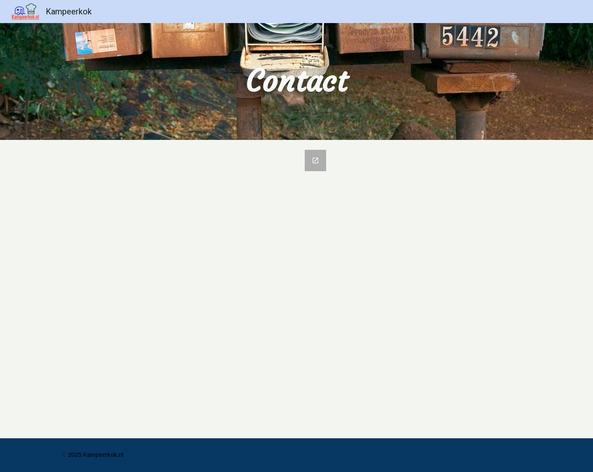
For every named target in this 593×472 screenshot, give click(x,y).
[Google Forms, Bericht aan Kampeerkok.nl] (195, 289)
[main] (296, 81)
